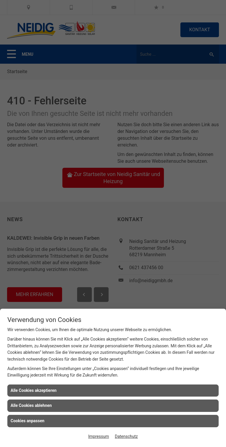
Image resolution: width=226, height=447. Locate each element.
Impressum (98, 436)
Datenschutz (126, 436)
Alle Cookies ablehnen (31, 405)
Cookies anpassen (27, 420)
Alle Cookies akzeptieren (33, 390)
